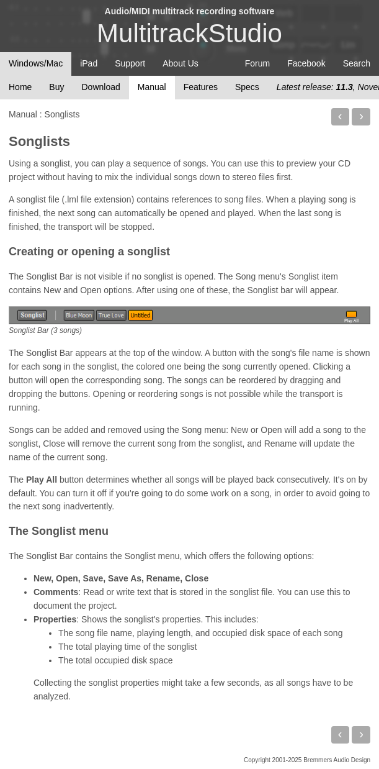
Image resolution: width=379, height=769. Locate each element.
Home (20, 87)
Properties (54, 619)
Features (201, 87)
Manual (152, 87)
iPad (88, 63)
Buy (56, 87)
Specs (247, 87)
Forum (257, 63)
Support (130, 63)
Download (100, 87)
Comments (55, 592)
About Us (180, 63)
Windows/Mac (36, 63)
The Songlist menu (59, 531)
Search (356, 63)
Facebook (306, 63)
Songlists (39, 141)
